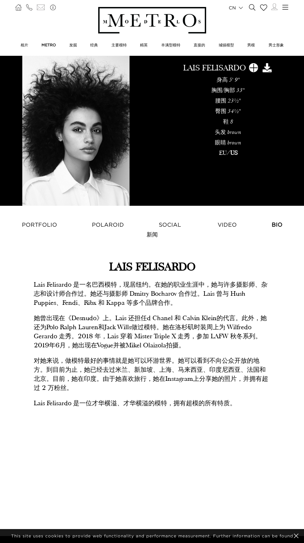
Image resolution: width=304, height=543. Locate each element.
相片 (24, 45)
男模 (251, 45)
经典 (94, 45)
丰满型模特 (170, 45)
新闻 (152, 234)
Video (227, 224)
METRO (48, 45)
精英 (144, 45)
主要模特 (119, 45)
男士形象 (276, 45)
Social (170, 224)
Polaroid (108, 224)
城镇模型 (226, 45)
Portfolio (39, 224)
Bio (277, 224)
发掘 (73, 45)
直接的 (199, 45)
